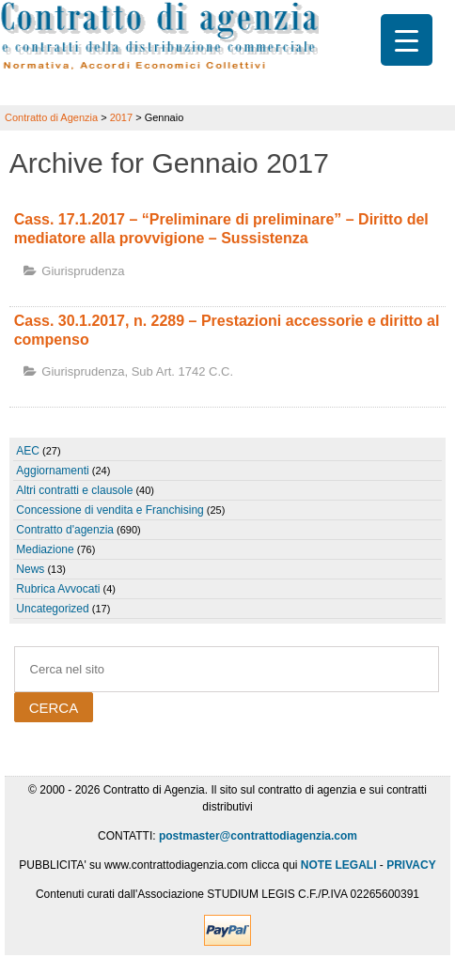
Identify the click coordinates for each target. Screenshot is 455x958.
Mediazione (44, 549)
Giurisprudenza (82, 271)
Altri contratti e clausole (74, 490)
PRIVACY (410, 865)
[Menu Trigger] (406, 40)
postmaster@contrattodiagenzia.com (258, 835)
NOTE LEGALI (339, 865)
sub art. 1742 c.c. (182, 371)
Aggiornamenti (52, 470)
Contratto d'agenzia (65, 529)
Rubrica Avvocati (58, 588)
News (30, 569)
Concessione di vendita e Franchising (109, 510)
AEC (27, 450)
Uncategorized (52, 608)
